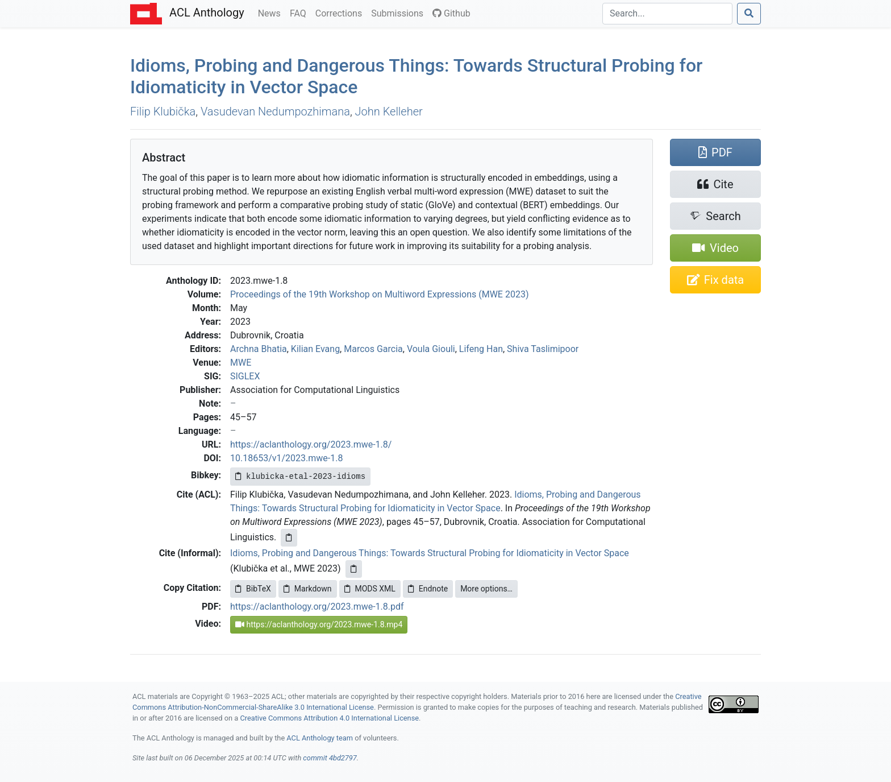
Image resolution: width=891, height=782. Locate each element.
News (271, 12)
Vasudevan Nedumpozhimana (275, 111)
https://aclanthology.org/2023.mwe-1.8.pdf (317, 606)
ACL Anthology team (319, 738)
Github (451, 13)
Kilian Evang (315, 349)
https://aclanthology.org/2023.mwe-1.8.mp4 (318, 624)
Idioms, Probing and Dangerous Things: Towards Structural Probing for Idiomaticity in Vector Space (429, 553)
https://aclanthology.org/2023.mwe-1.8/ (311, 444)
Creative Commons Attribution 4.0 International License (329, 718)
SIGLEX (245, 376)
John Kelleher (389, 111)
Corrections (341, 12)
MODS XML (369, 588)
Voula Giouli (431, 349)
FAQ (300, 12)
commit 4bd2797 (329, 758)
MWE (240, 362)
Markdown (308, 588)
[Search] (667, 13)
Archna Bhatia (258, 349)
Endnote (428, 588)
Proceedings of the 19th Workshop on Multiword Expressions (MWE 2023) (379, 294)
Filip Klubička (162, 111)
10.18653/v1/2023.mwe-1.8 (286, 458)
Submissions (399, 12)
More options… (486, 588)
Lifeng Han (481, 349)
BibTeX (253, 588)
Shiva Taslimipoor (542, 349)
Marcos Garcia (373, 349)
